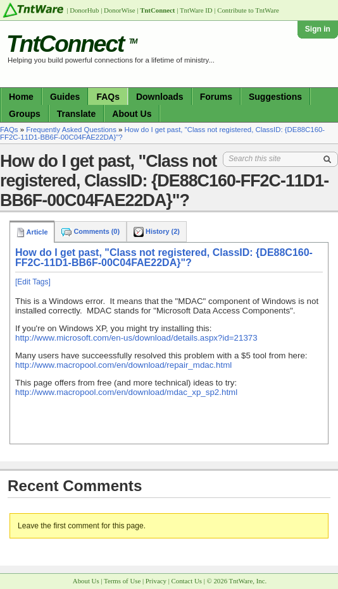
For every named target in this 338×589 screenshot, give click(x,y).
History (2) (157, 231)
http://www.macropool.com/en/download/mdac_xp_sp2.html (126, 392)
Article (31, 232)
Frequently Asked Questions (71, 129)
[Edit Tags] (33, 281)
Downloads (160, 97)
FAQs (108, 97)
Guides (65, 97)
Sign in (317, 29)
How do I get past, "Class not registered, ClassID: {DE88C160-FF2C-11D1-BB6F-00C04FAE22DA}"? (164, 257)
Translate (76, 114)
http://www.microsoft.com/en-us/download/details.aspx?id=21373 (136, 338)
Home (21, 97)
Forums (216, 97)
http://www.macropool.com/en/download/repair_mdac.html (123, 365)
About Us (131, 114)
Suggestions (275, 97)
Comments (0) (90, 231)
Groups (25, 114)
